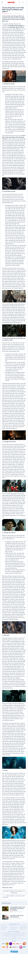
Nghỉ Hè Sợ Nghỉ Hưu (23, 925)
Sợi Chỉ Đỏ (12, 925)
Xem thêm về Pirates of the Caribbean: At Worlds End (14, 891)
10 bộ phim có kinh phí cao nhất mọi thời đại (16, 916)
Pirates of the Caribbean (10, 895)
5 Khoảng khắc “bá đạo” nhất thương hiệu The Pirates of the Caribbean (17, 908)
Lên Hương (3, 929)
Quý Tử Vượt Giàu (23, 927)
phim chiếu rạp (18, 895)
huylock (11, 911)
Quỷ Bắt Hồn (4, 925)
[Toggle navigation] (2, 2)
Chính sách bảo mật (12, 938)
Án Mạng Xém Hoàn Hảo (14, 929)
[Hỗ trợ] (23, 2)
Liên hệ (22, 938)
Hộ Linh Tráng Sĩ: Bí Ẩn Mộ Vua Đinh (4, 927)
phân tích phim (5, 897)
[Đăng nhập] (26, 2)
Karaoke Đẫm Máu (23, 929)
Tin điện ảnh (4, 13)
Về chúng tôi (4, 938)
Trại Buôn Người (13, 927)
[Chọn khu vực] (19, 2)
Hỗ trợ (18, 938)
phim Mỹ (23, 895)
